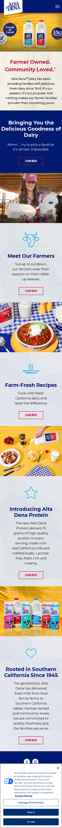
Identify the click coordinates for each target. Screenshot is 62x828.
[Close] (58, 768)
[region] (31, 795)
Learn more (31, 291)
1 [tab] (31, 45)
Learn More (31, 161)
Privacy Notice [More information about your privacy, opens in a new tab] (23, 795)
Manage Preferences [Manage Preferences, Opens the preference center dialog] (30, 802)
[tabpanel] (31, 32)
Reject (31, 812)
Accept (31, 821)
